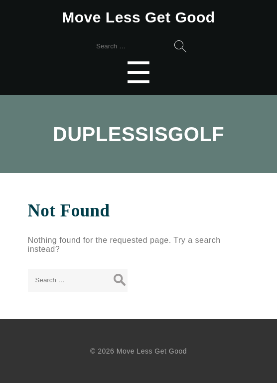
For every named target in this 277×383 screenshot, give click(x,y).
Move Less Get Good (138, 17)
